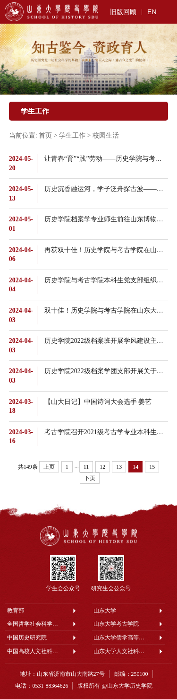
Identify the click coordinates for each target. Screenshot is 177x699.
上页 (49, 466)
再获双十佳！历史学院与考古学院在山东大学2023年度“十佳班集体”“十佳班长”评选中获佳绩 (106, 249)
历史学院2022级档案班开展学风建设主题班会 (106, 340)
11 (86, 466)
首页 (45, 135)
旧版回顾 (123, 12)
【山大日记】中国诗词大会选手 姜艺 (98, 401)
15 (152, 466)
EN (151, 12)
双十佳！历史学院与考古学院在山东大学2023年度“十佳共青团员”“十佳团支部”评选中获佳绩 (106, 310)
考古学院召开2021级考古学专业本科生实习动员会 (106, 432)
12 (102, 466)
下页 (89, 478)
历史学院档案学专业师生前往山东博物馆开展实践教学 (106, 219)
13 (119, 466)
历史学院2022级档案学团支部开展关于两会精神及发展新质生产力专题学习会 (106, 371)
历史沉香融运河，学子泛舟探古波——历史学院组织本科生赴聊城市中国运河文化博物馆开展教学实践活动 (106, 188)
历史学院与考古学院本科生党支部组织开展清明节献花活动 (106, 280)
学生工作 (72, 135)
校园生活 (106, 135)
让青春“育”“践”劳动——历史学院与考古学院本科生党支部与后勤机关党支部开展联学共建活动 (106, 158)
